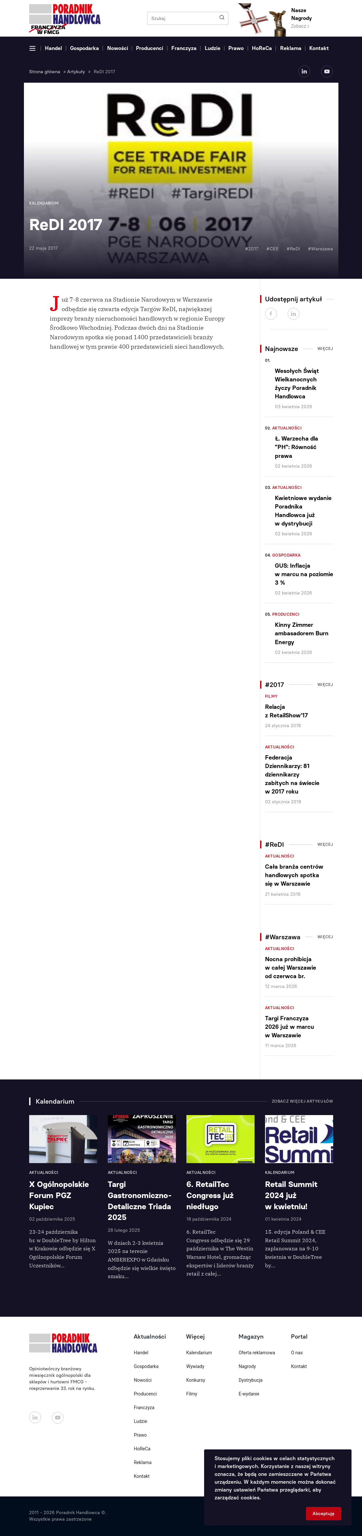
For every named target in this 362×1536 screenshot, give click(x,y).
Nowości (117, 48)
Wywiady (195, 1366)
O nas (297, 1352)
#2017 (251, 249)
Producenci (149, 48)
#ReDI (293, 249)
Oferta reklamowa (256, 1352)
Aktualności (287, 428)
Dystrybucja (250, 1380)
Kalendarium (199, 1352)
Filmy (271, 696)
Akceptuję (323, 1513)
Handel (53, 48)
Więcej (325, 348)
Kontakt (319, 48)
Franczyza (184, 48)
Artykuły (76, 72)
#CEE (272, 249)
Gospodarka (84, 48)
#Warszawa (320, 249)
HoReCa (262, 48)
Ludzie (212, 48)
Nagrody (247, 1366)
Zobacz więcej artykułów (302, 1101)
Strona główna (44, 72)
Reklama (290, 48)
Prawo (236, 48)
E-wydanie (248, 1393)
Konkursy (195, 1380)
